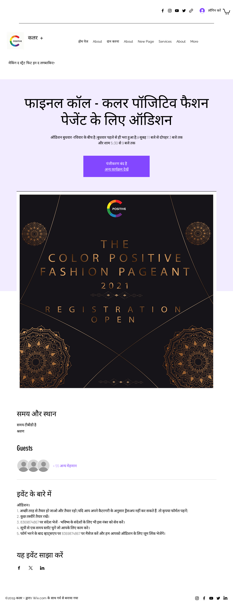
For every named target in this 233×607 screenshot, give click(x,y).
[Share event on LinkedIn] (42, 568)
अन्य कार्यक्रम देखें (117, 169)
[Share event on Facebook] (19, 568)
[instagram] (169, 10)
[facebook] (162, 10)
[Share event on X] (30, 568)
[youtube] (177, 10)
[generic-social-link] (191, 10)
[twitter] (184, 10)
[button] (226, 11)
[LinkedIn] (225, 598)
